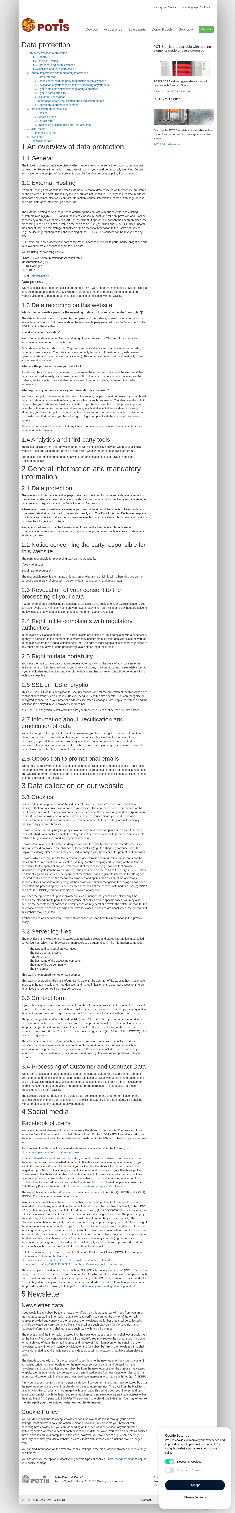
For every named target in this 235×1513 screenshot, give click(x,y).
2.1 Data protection (44, 77)
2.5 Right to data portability (49, 93)
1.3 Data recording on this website (54, 65)
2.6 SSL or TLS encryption (49, 97)
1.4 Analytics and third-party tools (53, 69)
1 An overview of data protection (47, 53)
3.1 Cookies (40, 113)
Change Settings (124, 1459)
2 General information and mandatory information (57, 73)
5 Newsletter (35, 136)
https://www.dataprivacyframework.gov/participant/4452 (101, 1286)
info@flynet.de (40, 276)
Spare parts (137, 29)
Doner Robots (162, 29)
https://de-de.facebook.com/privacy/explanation (95, 1186)
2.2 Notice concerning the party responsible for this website (69, 81)
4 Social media (36, 128)
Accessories (113, 29)
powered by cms (201, 1509)
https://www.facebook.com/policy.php (102, 1264)
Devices (92, 29)
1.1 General (40, 57)
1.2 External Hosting (45, 61)
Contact (206, 29)
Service (186, 29)
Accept (195, 1485)
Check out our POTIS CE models (173, 91)
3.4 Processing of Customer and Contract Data (62, 124)
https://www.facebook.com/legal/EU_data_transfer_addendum (60, 1260)
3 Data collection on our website (47, 109)
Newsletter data (42, 140)
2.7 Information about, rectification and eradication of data (68, 101)
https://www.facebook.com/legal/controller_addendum (99, 1226)
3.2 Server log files (44, 117)
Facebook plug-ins (44, 132)
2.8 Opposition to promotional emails (55, 105)
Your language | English (196, 7)
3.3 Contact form (43, 121)
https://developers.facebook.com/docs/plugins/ (50, 1152)
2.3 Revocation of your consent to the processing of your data (71, 85)
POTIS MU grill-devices (167, 144)
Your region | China (165, 7)
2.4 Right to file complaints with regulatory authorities (65, 89)
